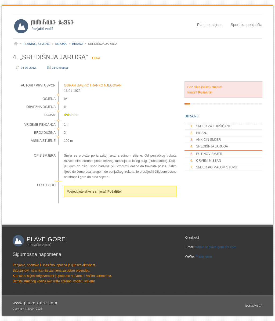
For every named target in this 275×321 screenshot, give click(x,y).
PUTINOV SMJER (206, 154)
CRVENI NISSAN (205, 161)
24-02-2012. (29, 67)
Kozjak (61, 43)
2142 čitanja (60, 67)
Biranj (77, 43)
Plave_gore (204, 256)
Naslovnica (253, 305)
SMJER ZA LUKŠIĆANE (210, 126)
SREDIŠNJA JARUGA (209, 146)
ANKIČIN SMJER (205, 140)
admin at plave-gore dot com (216, 247)
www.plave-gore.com (35, 303)
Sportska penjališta (246, 25)
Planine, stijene (210, 25)
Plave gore (46, 239)
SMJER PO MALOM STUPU (213, 167)
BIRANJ (191, 116)
